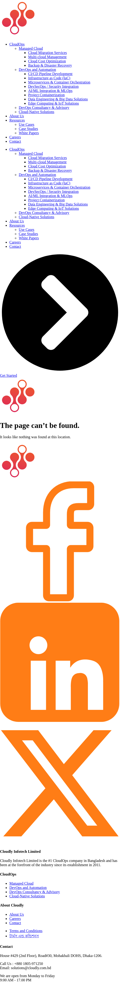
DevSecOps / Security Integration (53, 86)
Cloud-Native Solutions (36, 112)
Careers (15, 137)
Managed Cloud (31, 48)
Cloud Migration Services (47, 53)
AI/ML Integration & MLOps (50, 91)
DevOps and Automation (37, 70)
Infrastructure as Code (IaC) (49, 78)
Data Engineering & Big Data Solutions (58, 99)
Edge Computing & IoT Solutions (53, 103)
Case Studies (28, 129)
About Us (16, 116)
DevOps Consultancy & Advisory (44, 108)
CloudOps (17, 44)
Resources (17, 120)
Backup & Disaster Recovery (50, 65)
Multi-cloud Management (47, 57)
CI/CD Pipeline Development (50, 74)
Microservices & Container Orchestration (59, 82)
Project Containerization (46, 95)
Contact (15, 141)
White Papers (29, 133)
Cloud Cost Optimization (47, 61)
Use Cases (26, 124)
